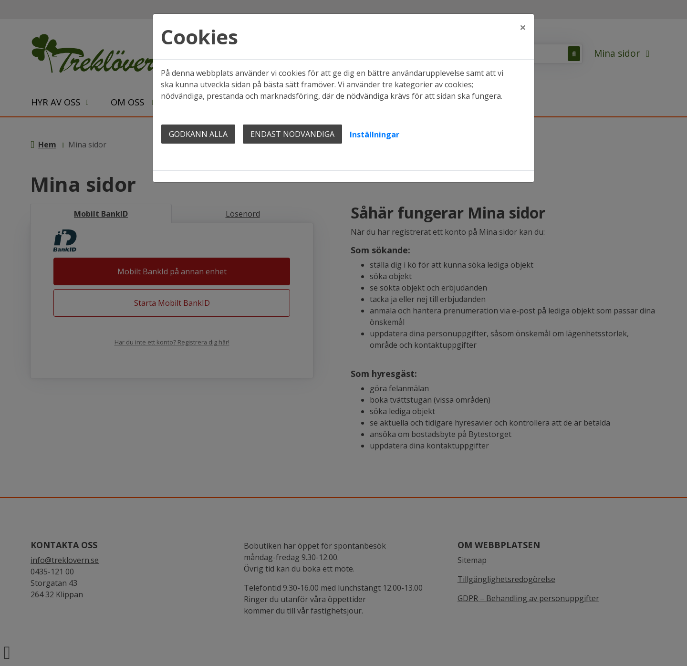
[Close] (523, 22)
